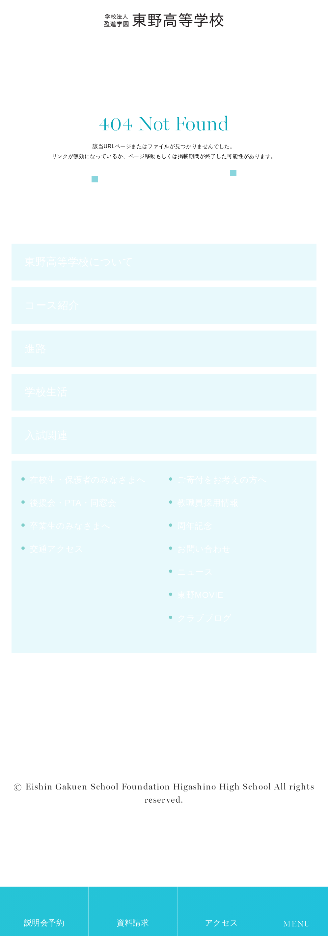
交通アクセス (57, 576)
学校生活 (46, 419)
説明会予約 (44, 923)
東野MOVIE (200, 622)
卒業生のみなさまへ (70, 553)
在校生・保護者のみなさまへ (88, 507)
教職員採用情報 (207, 530)
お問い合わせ (204, 576)
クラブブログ (204, 645)
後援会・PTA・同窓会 (73, 530)
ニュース (195, 599)
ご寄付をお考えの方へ (222, 507)
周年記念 (194, 553)
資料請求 (133, 923)
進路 (35, 376)
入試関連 (46, 462)
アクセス (222, 923)
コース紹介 (52, 332)
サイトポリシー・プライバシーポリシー (164, 788)
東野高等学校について (79, 289)
